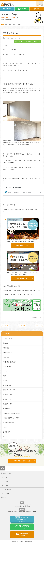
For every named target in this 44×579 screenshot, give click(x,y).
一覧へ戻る (22, 325)
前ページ (5, 325)
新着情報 (29, 41)
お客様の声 (6, 432)
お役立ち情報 (7, 385)
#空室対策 (37, 41)
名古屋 (5, 380)
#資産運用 (6, 357)
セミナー (5, 371)
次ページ (38, 325)
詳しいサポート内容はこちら (22, 461)
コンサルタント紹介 (6, 489)
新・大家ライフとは (6, 473)
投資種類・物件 (7, 404)
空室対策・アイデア (9, 390)
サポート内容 (4, 477)
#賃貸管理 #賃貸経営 (9, 362)
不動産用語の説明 (8, 422)
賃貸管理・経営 (7, 394)
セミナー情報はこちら (22, 245)
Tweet (5, 45)
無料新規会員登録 (22, 278)
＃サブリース (7, 366)
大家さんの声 (4, 485)
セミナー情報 (4, 481)
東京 (4, 376)
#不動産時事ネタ (8, 352)
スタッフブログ (19, 41)
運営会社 (3, 497)
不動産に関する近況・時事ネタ (12, 418)
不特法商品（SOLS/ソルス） (11, 413)
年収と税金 (6, 408)
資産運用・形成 (7, 399)
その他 (5, 427)
